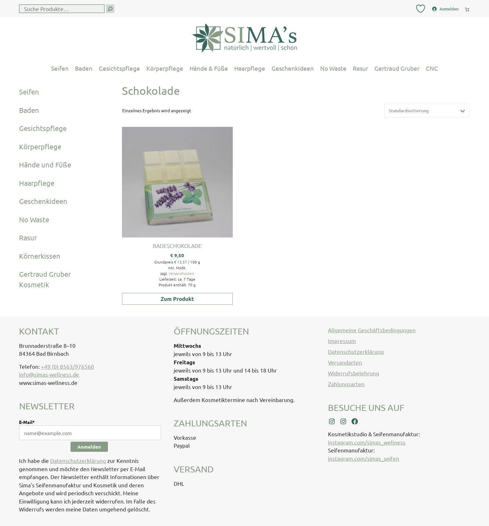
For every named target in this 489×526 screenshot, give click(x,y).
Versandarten (345, 362)
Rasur (360, 68)
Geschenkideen (292, 68)
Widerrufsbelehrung (353, 373)
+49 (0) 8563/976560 (67, 366)
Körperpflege (164, 68)
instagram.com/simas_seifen (363, 458)
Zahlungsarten (346, 383)
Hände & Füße (209, 68)
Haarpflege (249, 68)
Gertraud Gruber (396, 68)
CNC (432, 68)
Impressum (342, 340)
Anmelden (89, 447)
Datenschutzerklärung (78, 460)
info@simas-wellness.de (49, 374)
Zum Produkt (177, 298)
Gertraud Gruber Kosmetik (45, 279)
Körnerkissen (39, 256)
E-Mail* (27, 422)
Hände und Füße (45, 164)
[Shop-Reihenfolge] (427, 110)
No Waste (333, 68)
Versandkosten (181, 273)
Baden (83, 68)
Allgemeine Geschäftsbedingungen (372, 330)
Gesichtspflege (119, 68)
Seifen (60, 68)
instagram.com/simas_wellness (366, 442)
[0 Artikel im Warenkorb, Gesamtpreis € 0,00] (467, 8)
